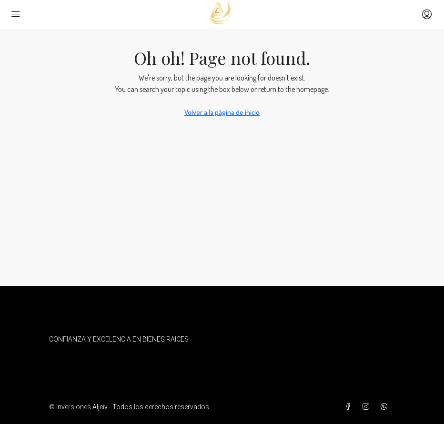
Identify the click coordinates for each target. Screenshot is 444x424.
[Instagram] (368, 407)
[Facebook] (349, 407)
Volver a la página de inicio (222, 112)
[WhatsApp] (386, 407)
